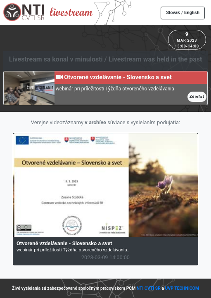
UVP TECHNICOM (182, 288)
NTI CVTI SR (149, 288)
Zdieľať (197, 96)
